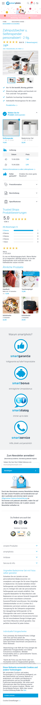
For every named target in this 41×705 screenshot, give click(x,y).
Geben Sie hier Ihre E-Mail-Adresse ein (17, 462)
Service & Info (9, 563)
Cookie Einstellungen (12, 701)
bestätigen (8, 471)
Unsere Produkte (10, 546)
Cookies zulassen (9, 695)
